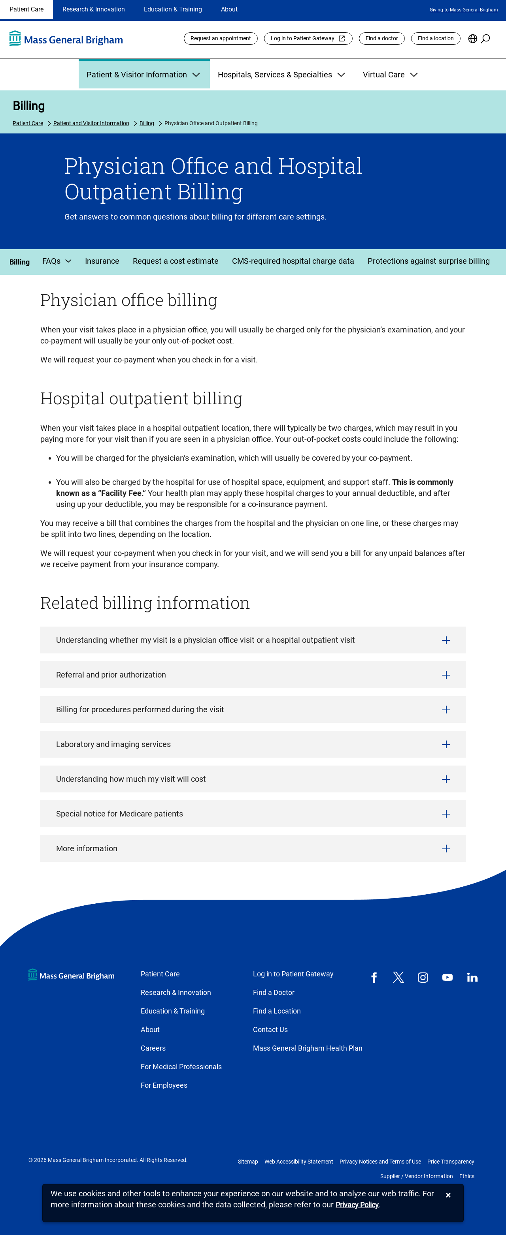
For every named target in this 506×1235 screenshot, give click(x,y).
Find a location (436, 38)
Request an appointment (221, 38)
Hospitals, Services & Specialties (282, 75)
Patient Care (26, 9)
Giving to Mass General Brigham (464, 10)
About (229, 9)
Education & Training (173, 9)
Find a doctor (382, 38)
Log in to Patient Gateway (302, 38)
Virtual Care (391, 75)
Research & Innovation (93, 9)
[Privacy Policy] (357, 1205)
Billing (29, 106)
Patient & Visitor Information (144, 75)
